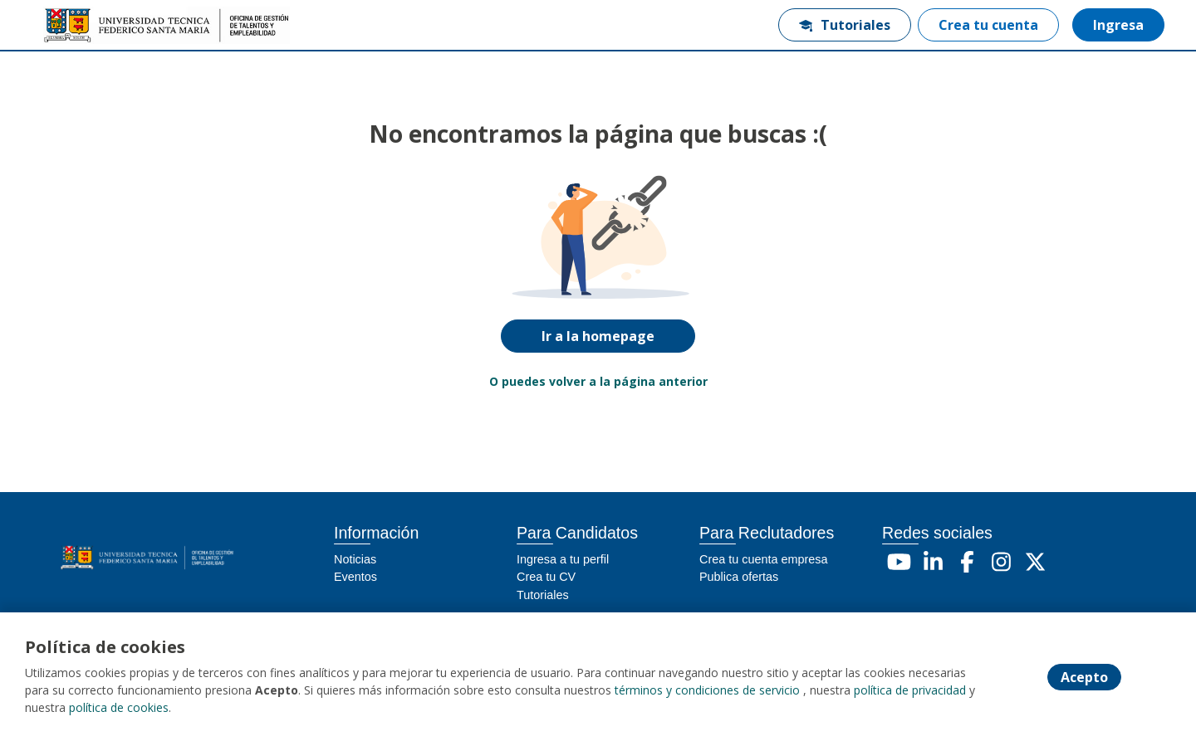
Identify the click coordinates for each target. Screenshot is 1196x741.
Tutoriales (844, 25)
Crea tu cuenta (988, 25)
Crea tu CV (546, 576)
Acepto (1084, 677)
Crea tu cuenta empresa (763, 559)
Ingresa (1118, 25)
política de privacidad (910, 690)
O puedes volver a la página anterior (598, 381)
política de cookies (119, 707)
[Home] (96, 25)
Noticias (355, 559)
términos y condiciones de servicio (707, 690)
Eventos (355, 576)
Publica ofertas (738, 576)
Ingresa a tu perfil (563, 559)
